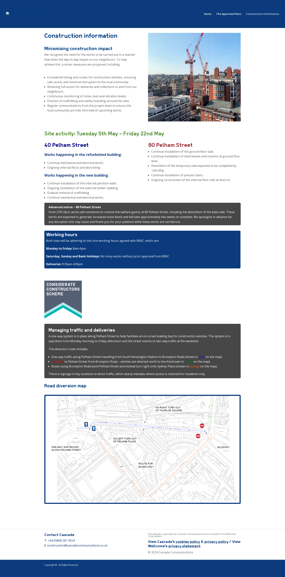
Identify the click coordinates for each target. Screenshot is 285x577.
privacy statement (184, 546)
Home (207, 14)
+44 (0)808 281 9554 (61, 541)
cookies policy (188, 541)
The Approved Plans (228, 14)
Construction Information (262, 14)
